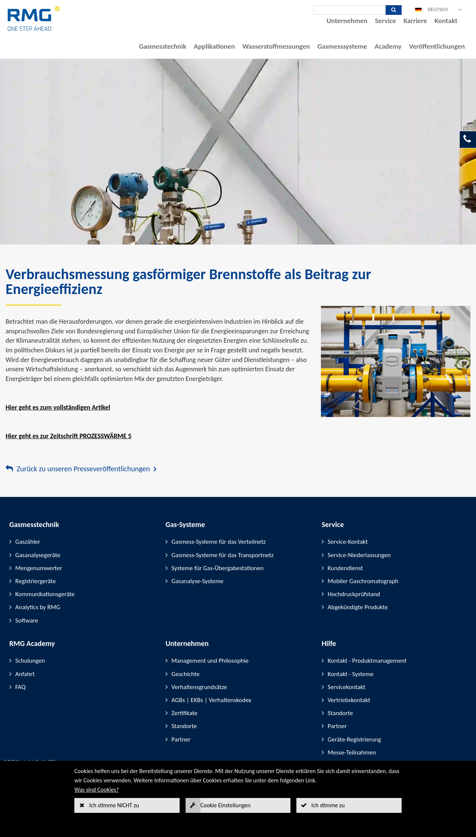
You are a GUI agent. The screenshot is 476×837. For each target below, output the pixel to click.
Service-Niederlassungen (359, 555)
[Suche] (349, 10)
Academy (388, 46)
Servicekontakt (346, 687)
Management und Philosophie (209, 661)
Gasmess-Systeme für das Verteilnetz (218, 542)
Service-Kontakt (348, 542)
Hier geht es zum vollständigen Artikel (58, 407)
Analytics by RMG (37, 607)
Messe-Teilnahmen (352, 752)
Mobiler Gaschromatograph (363, 581)
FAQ (20, 687)
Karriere (415, 20)
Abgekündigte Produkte (358, 607)
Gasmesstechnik (162, 46)
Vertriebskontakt (349, 700)
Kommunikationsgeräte (45, 594)
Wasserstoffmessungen (276, 46)
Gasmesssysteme (342, 46)
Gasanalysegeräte (37, 555)
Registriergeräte (35, 581)
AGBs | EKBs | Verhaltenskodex (211, 700)
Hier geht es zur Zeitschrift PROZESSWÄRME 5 (69, 436)
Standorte (184, 726)
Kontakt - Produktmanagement (367, 661)
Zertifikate (184, 713)
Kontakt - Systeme (351, 674)
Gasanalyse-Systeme (197, 581)
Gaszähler (27, 542)
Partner (181, 739)
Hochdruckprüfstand (354, 594)
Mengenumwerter (38, 568)
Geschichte (185, 674)
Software (26, 620)
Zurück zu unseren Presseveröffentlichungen (83, 468)
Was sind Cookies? (96, 789)
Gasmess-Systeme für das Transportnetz (222, 555)
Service (385, 20)
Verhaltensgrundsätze (199, 687)
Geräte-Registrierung (354, 739)
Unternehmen (347, 20)
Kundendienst (345, 568)
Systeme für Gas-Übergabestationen (217, 568)
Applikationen (214, 46)
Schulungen (30, 661)
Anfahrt (25, 674)
